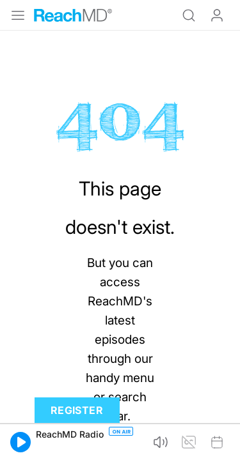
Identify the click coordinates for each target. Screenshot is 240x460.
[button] (20, 442)
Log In (217, 15)
